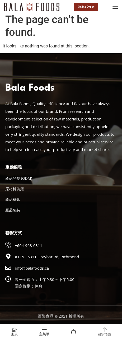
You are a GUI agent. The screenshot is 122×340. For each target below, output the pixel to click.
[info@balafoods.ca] (8, 268)
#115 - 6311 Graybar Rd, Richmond (47, 256)
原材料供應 (14, 188)
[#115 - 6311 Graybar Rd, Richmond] (8, 256)
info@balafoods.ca (32, 268)
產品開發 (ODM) (18, 178)
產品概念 (12, 199)
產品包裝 (12, 209)
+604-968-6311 (28, 245)
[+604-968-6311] (8, 245)
